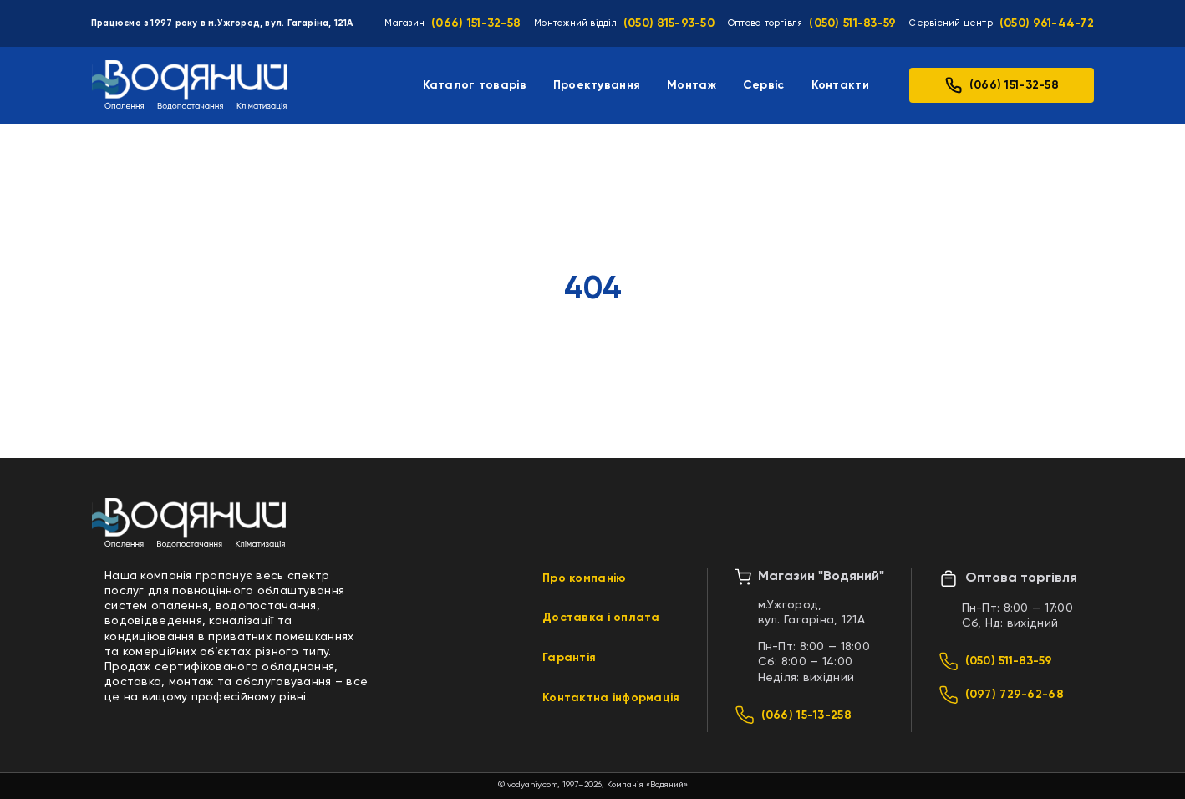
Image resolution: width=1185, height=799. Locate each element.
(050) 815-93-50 (669, 23)
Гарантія (569, 658)
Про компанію (584, 578)
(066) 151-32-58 (476, 23)
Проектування (596, 85)
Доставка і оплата (601, 617)
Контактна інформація (611, 698)
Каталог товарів (474, 85)
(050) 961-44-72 (1046, 23)
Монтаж (691, 85)
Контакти (840, 85)
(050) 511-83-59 (852, 23)
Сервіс (764, 85)
